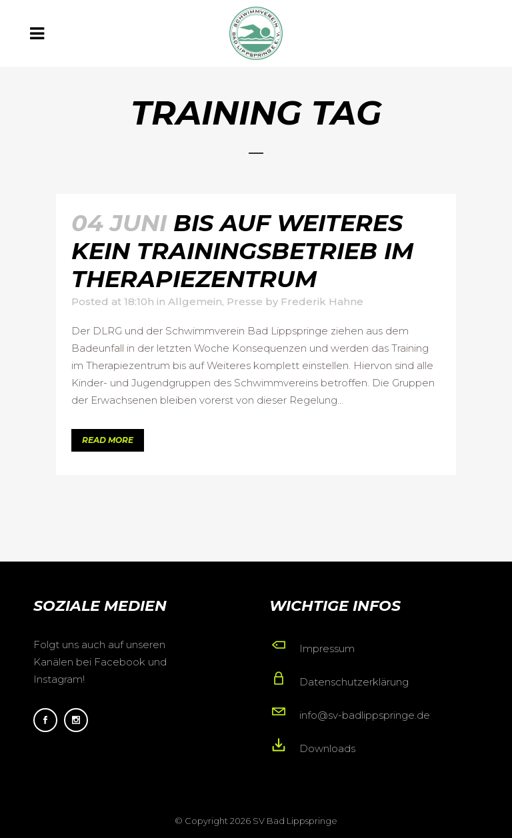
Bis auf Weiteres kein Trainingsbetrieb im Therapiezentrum (242, 251)
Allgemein (195, 301)
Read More (107, 440)
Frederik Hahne (322, 301)
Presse (245, 301)
